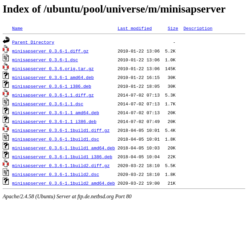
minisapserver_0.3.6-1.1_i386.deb (54, 121)
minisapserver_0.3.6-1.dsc (45, 60)
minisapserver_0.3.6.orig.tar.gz (53, 68)
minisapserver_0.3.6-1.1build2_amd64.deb (63, 183)
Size (173, 28)
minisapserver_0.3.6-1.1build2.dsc (55, 174)
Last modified (135, 28)
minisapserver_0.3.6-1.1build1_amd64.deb (63, 148)
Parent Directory (33, 42)
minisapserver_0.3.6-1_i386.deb (51, 86)
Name (17, 28)
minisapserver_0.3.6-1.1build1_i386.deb (62, 157)
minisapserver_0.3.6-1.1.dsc (47, 104)
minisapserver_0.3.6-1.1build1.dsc (55, 139)
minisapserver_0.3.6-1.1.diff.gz (53, 95)
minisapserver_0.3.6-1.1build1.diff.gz (61, 130)
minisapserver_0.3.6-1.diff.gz (50, 51)
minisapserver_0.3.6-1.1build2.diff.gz (61, 165)
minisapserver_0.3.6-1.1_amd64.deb (55, 112)
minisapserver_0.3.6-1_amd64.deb (53, 77)
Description (198, 28)
